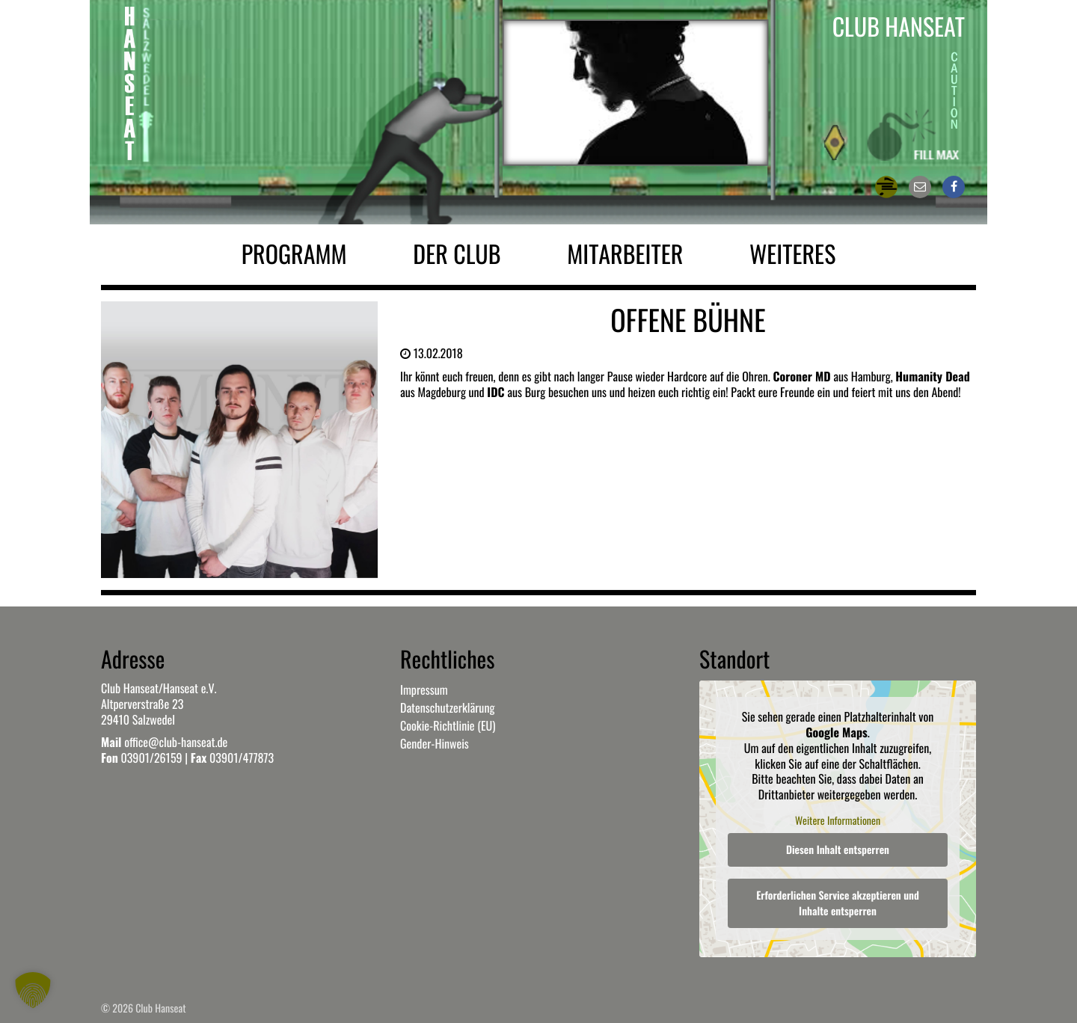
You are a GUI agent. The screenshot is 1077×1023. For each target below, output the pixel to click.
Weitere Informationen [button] (837, 821)
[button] (33, 990)
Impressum (424, 689)
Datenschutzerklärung (447, 707)
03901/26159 (151, 758)
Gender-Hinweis (434, 743)
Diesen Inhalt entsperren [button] (837, 850)
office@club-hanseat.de (175, 742)
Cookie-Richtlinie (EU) (447, 725)
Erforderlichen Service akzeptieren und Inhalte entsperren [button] (837, 903)
